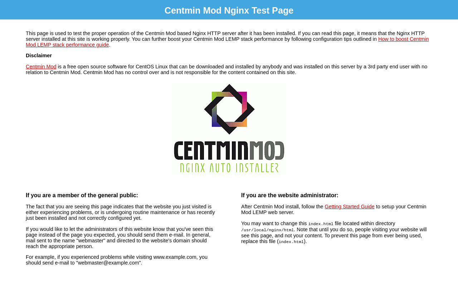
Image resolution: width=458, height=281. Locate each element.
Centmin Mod (41, 66)
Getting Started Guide (350, 206)
